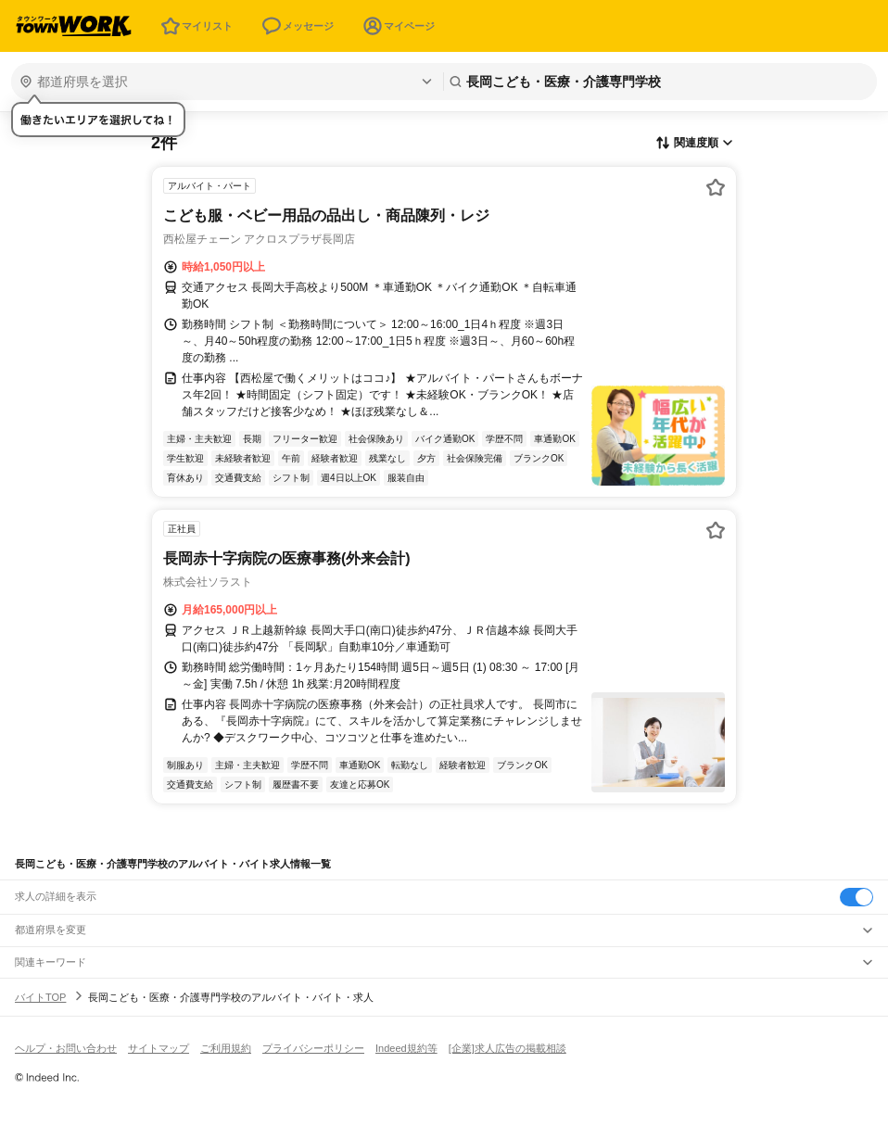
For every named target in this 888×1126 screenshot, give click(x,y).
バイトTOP (40, 997)
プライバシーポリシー (313, 1048)
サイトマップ (158, 1048)
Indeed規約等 (406, 1048)
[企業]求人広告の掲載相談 (507, 1048)
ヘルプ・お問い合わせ (66, 1048)
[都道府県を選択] (225, 81)
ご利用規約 (225, 1048)
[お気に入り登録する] (715, 187)
